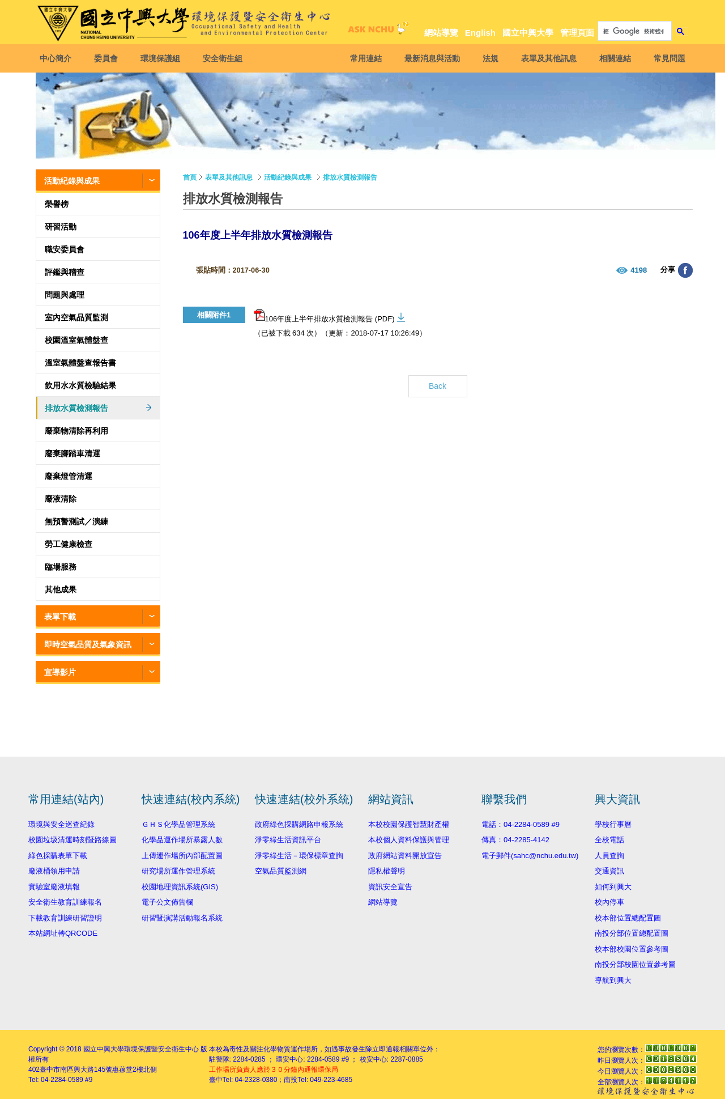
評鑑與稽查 (64, 272)
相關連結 (612, 58)
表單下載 (60, 616)
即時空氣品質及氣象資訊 (87, 644)
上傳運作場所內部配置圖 (182, 855)
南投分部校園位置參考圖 (635, 964)
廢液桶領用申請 (54, 871)
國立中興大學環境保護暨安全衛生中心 (141, 1049)
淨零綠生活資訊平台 (288, 839)
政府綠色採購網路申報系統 (299, 824)
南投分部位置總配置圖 (631, 933)
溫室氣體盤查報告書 (80, 362)
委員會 (109, 58)
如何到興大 (613, 886)
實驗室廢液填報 (54, 886)
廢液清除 (60, 498)
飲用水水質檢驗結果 (80, 385)
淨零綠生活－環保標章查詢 (299, 855)
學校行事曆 (613, 824)
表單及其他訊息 (546, 58)
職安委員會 (64, 249)
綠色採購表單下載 (57, 855)
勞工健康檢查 (68, 544)
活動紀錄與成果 (72, 180)
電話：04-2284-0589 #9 (520, 824)
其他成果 (60, 589)
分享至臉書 (685, 270)
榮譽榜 (57, 204)
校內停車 (609, 902)
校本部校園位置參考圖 (631, 949)
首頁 (190, 177)
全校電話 (609, 839)
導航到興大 (613, 980)
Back (437, 386)
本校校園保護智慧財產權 (408, 824)
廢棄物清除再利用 (76, 430)
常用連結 (363, 58)
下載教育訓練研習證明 (65, 918)
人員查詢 (609, 855)
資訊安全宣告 (390, 886)
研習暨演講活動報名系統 (182, 918)
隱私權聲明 (386, 871)
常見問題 (667, 58)
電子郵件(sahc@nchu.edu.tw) (529, 855)
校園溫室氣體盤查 (76, 340)
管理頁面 (577, 32)
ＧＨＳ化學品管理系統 (178, 824)
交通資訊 (609, 871)
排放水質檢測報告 (76, 408)
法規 (488, 58)
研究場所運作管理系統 (178, 871)
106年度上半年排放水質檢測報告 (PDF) (324, 316)
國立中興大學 (527, 32)
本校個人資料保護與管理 (408, 839)
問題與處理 (64, 294)
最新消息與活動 (429, 58)
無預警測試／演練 (76, 521)
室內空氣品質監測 (76, 317)
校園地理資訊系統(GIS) (180, 886)
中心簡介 (58, 58)
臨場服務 (60, 566)
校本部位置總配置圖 (628, 918)
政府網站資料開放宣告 (405, 855)
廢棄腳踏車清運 (72, 453)
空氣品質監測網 (280, 871)
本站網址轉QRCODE (62, 933)
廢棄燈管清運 (68, 476)
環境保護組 (163, 58)
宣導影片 (60, 672)
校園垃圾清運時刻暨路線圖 (72, 839)
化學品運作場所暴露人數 (182, 839)
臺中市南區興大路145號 (76, 1069)
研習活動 (60, 226)
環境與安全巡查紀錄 (61, 824)
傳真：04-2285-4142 (515, 839)
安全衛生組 (225, 58)
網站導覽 (441, 32)
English (480, 32)
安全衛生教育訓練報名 (65, 902)
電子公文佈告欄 (167, 902)
